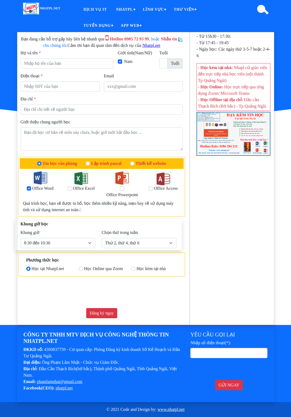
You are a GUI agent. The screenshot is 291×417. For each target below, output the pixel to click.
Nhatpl (124, 9)
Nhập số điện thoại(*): (210, 342)
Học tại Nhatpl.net (48, 268)
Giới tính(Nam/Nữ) (135, 53)
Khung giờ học (34, 224)
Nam (128, 61)
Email (109, 76)
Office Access (166, 188)
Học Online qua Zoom (103, 268)
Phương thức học (42, 260)
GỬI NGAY (229, 385)
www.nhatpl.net (170, 409)
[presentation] (61, 293)
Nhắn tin (172, 39)
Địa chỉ (28, 99)
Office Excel (84, 188)
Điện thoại (32, 76)
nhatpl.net (42, 8)
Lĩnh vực (153, 9)
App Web (130, 26)
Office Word (42, 188)
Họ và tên (31, 53)
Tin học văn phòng (60, 163)
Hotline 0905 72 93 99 (127, 39)
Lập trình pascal (106, 163)
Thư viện (184, 9)
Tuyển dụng (97, 26)
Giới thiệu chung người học (45, 122)
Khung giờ (30, 232)
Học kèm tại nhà (151, 268)
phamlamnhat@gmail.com (59, 381)
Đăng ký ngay (102, 313)
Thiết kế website (150, 163)
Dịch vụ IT (95, 9)
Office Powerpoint (122, 194)
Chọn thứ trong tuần (120, 232)
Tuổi (163, 53)
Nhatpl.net (151, 45)
